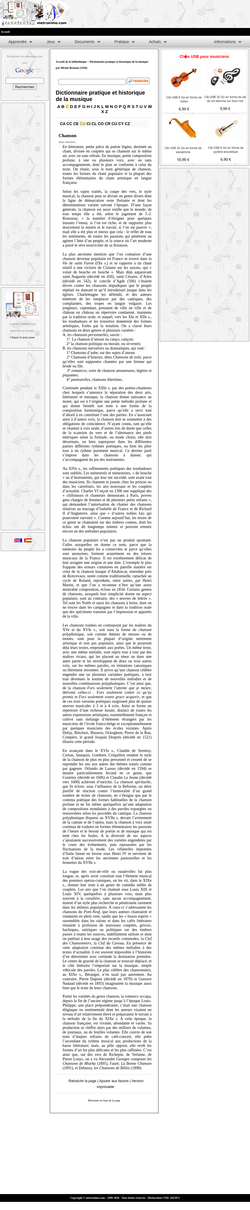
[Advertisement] (23, 193)
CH (82, 123)
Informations (225, 41)
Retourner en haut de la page (104, 1100)
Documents (85, 41)
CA (63, 123)
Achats (155, 41)
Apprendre (17, 41)
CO (101, 123)
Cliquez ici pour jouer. (22, 337)
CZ (127, 123)
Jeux (50, 41)
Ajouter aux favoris (113, 1081)
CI (88, 123)
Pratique (122, 41)
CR (107, 123)
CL (94, 123)
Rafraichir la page (83, 1081)
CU (114, 123)
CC (69, 123)
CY (121, 123)
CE (76, 123)
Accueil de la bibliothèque (71, 61)
